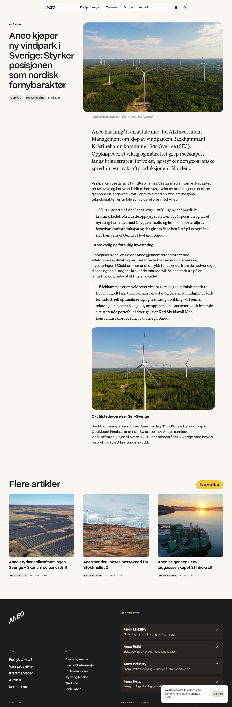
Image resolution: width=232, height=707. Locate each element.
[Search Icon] (185, 7)
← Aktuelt (16, 24)
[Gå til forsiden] (49, 7)
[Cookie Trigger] (143, 702)
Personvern (127, 702)
